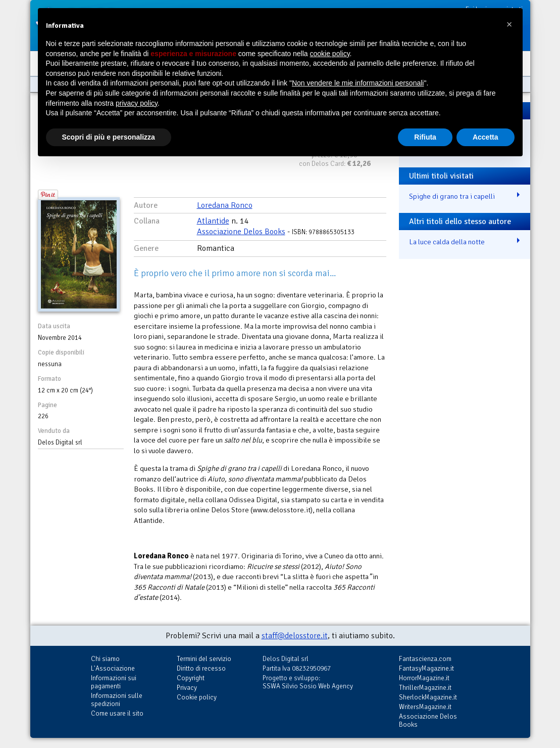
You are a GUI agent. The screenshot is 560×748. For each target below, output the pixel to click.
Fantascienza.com (425, 658)
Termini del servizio (204, 658)
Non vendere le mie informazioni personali (358, 83)
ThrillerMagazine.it (425, 687)
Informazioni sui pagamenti (113, 682)
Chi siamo (105, 658)
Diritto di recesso (201, 668)
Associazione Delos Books (241, 232)
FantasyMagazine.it (426, 668)
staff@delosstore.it (295, 636)
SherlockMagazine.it (428, 697)
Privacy (187, 687)
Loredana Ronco (224, 205)
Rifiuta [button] (425, 137)
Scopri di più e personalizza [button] (108, 137)
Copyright (191, 678)
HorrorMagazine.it (424, 678)
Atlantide (213, 221)
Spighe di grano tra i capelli (452, 196)
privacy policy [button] (137, 103)
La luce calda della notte (447, 241)
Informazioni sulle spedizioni (116, 699)
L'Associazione (113, 668)
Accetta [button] (485, 137)
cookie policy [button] (329, 54)
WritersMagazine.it (425, 706)
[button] (509, 24)
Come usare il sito (117, 713)
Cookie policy (197, 697)
